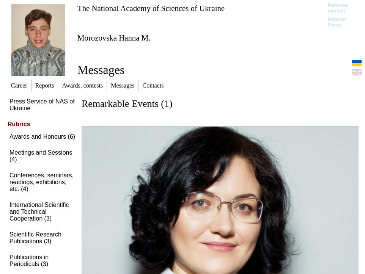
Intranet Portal (337, 22)
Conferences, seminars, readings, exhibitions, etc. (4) (41, 182)
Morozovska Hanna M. (113, 37)
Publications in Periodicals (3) (29, 260)
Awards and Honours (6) (42, 136)
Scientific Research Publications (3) (35, 237)
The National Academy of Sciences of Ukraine (151, 8)
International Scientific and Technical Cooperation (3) (39, 212)
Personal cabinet (338, 8)
